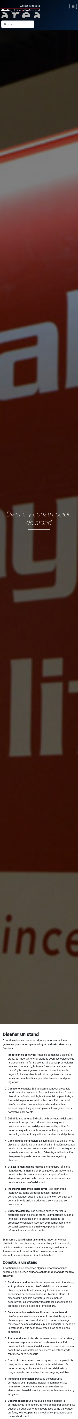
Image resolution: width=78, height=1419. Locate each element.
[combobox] (17, 24)
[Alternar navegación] (73, 6)
